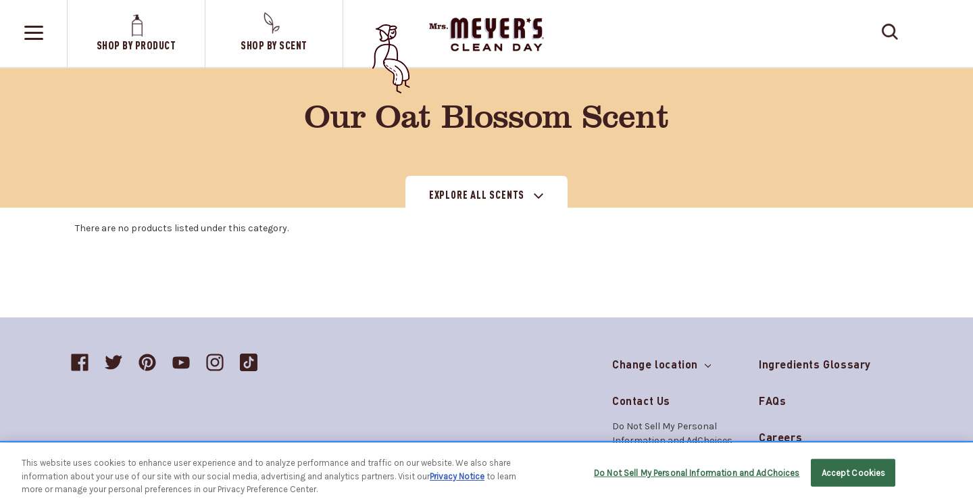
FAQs (772, 400)
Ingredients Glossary (815, 364)
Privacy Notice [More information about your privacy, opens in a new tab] (457, 476)
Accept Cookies (854, 472)
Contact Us (641, 400)
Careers (780, 437)
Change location (661, 361)
